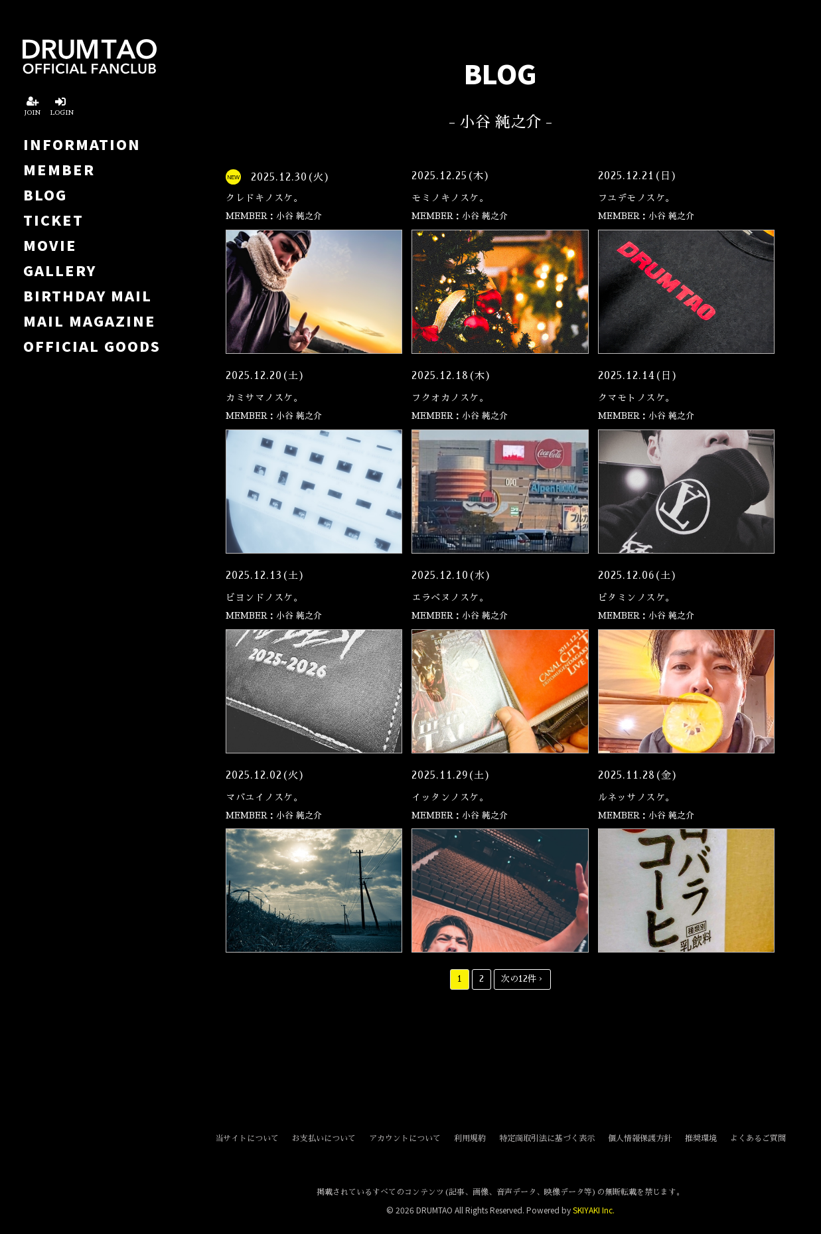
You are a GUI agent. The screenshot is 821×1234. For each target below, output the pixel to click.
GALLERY (59, 270)
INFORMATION (82, 144)
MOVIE (50, 245)
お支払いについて (324, 1138)
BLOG (45, 194)
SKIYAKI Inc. (594, 1209)
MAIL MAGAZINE (89, 321)
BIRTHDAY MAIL (87, 295)
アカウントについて (405, 1138)
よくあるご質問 (758, 1138)
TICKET (53, 220)
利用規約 (470, 1138)
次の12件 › (522, 978)
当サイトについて (247, 1138)
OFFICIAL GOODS (92, 346)
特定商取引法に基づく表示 (547, 1138)
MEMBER (59, 169)
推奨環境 (701, 1138)
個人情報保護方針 (640, 1138)
